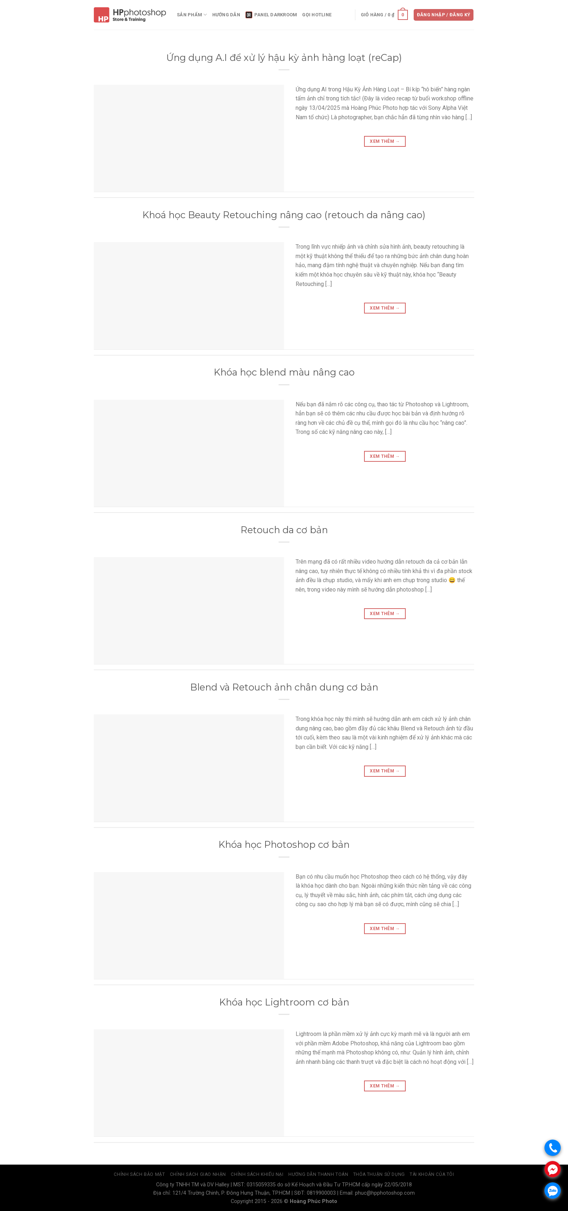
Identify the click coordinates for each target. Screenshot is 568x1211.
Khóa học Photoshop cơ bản (284, 844)
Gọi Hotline (316, 14)
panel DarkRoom (271, 14)
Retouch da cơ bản (284, 529)
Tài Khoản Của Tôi (432, 1174)
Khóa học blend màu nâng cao (284, 372)
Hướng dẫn (226, 14)
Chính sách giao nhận (198, 1174)
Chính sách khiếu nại (257, 1174)
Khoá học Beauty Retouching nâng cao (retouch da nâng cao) (284, 214)
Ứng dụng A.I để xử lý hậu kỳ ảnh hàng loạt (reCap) (284, 57)
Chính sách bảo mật (139, 1174)
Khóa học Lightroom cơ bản (284, 1002)
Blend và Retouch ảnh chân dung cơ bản (284, 687)
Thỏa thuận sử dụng (379, 1174)
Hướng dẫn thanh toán (318, 1174)
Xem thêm (385, 141)
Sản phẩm (192, 14)
